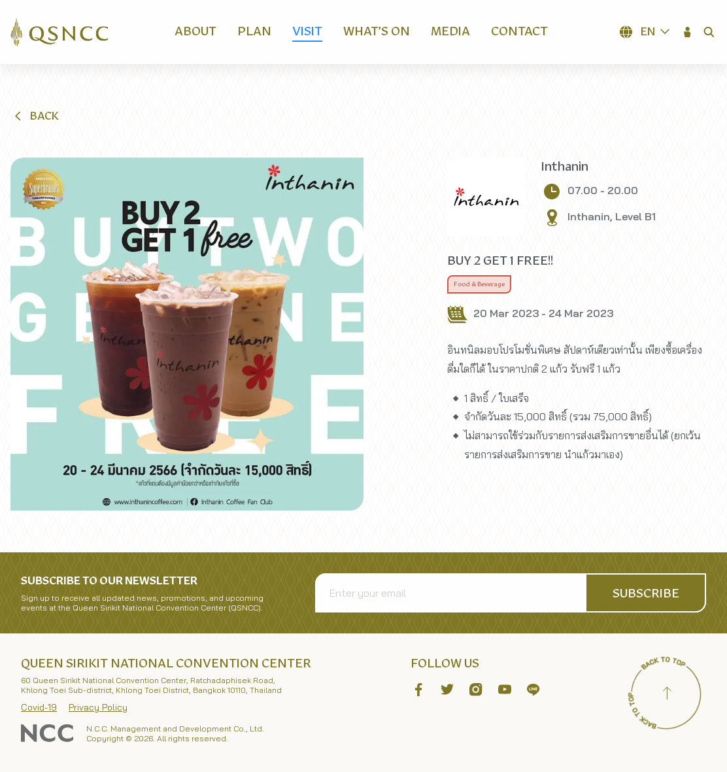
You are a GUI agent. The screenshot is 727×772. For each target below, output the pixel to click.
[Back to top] (667, 695)
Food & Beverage (479, 284)
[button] (688, 32)
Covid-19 (39, 707)
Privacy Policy (98, 707)
